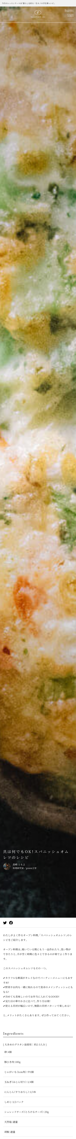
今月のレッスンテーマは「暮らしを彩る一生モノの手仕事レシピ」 (28, 3)
